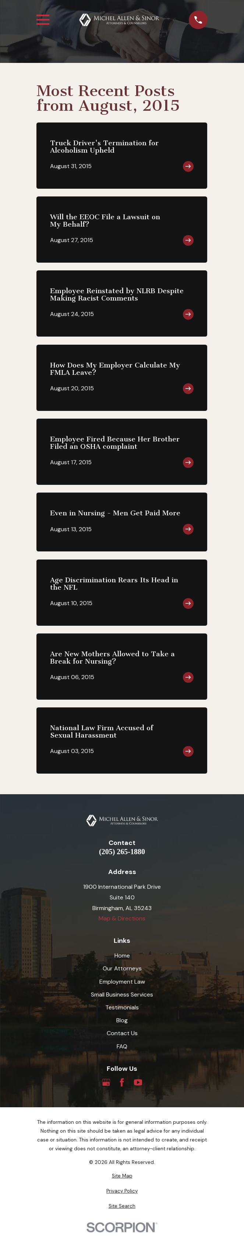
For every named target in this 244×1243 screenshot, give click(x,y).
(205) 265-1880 (122, 851)
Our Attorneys (122, 968)
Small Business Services (122, 994)
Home (122, 955)
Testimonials (122, 1007)
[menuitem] (121, 1176)
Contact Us (122, 1033)
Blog (122, 1020)
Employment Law (122, 981)
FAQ (122, 1046)
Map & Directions (122, 918)
